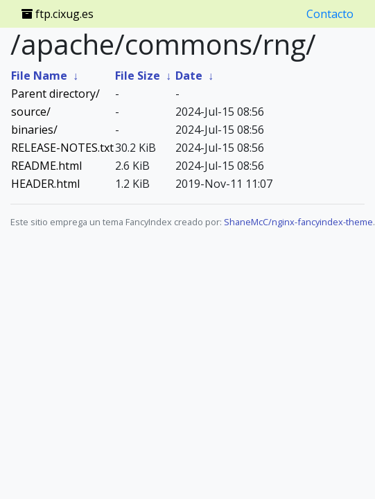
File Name (39, 75)
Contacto (330, 13)
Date (188, 75)
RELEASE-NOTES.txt (62, 147)
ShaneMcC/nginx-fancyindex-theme (298, 222)
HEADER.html (45, 183)
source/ (31, 111)
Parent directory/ (55, 93)
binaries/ (34, 129)
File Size (137, 75)
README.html (46, 165)
